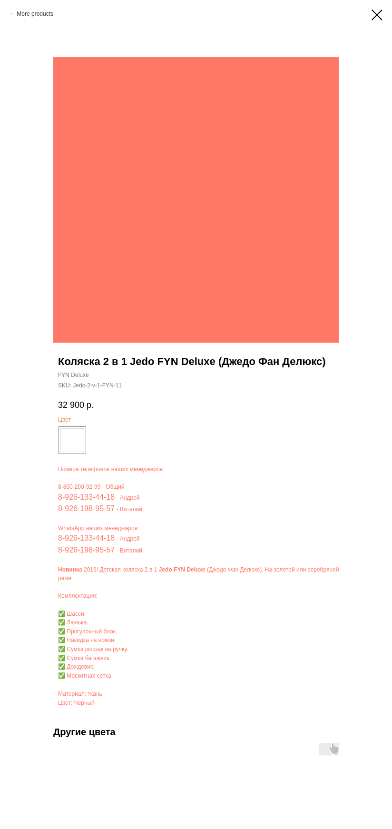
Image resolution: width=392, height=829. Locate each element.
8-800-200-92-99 (79, 487)
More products (35, 13)
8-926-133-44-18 (86, 497)
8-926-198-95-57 (86, 508)
